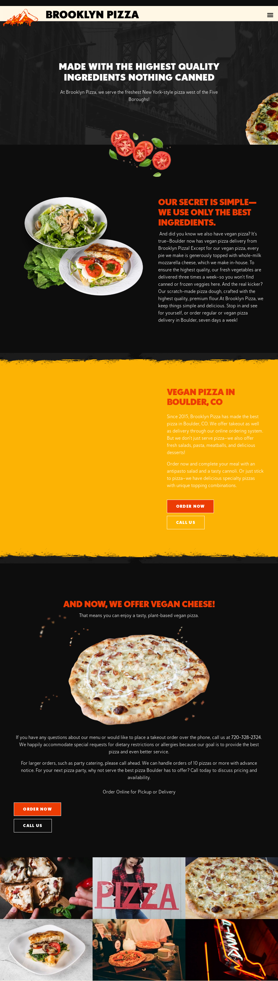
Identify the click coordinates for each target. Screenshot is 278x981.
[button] (270, 15)
